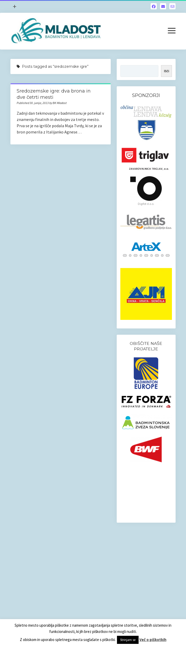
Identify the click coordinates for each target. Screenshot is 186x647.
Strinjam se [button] (127, 640)
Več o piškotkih (152, 639)
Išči (166, 71)
